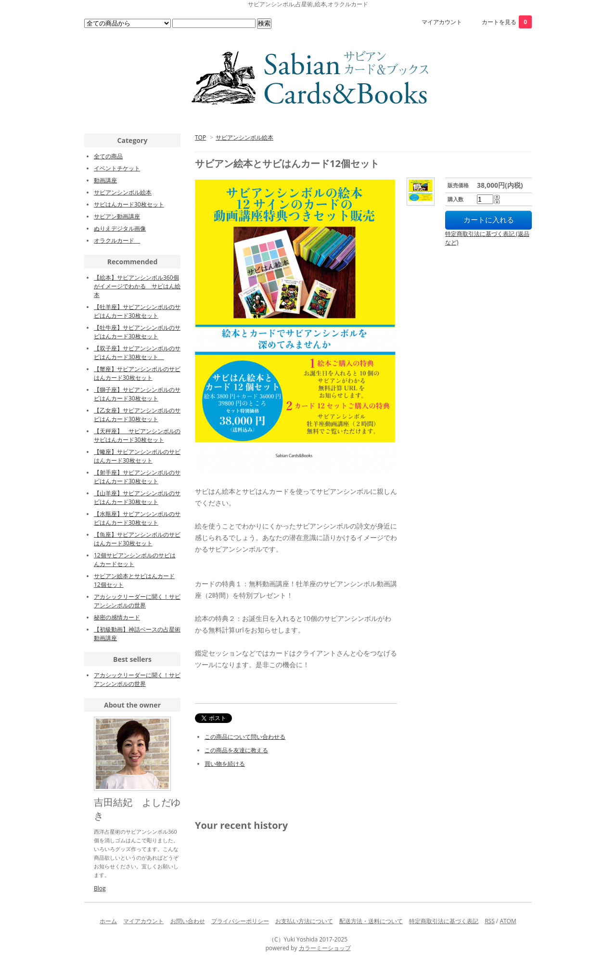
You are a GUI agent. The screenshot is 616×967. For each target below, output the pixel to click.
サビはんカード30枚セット (129, 204)
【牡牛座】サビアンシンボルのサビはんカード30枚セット (137, 331)
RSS (490, 921)
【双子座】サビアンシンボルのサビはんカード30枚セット (137, 352)
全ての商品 (108, 156)
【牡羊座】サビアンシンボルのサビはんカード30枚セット (137, 311)
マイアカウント (442, 22)
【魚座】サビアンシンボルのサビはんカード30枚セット (137, 538)
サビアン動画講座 (117, 216)
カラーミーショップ (325, 948)
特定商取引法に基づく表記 (443, 921)
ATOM (508, 921)
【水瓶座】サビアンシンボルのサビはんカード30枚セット (137, 518)
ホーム (108, 921)
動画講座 (105, 180)
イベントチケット (117, 168)
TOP (200, 137)
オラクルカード (117, 240)
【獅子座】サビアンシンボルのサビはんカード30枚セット (137, 394)
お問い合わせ (187, 921)
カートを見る (507, 22)
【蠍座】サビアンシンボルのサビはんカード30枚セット (137, 456)
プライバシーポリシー (240, 921)
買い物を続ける (225, 764)
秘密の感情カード (117, 617)
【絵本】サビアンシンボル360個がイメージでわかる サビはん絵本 (137, 286)
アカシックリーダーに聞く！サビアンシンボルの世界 (137, 601)
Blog (100, 888)
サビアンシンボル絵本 (244, 137)
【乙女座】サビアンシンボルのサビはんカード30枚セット (137, 414)
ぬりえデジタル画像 (120, 228)
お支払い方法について (304, 921)
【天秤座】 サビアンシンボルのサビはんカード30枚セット (137, 435)
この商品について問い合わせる (245, 737)
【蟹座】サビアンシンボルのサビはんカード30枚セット (137, 373)
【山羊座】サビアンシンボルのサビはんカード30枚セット (137, 497)
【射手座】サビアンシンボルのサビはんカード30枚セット (137, 476)
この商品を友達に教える (236, 750)
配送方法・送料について (371, 921)
